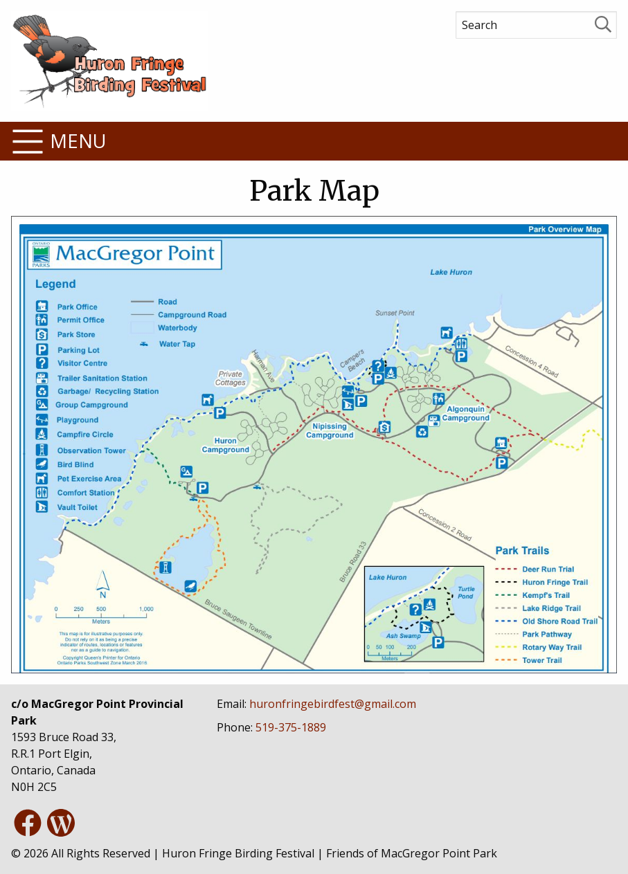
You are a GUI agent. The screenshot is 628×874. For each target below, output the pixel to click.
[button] (314, 141)
